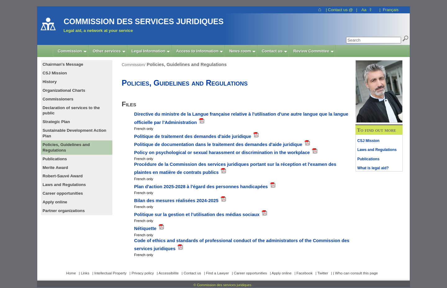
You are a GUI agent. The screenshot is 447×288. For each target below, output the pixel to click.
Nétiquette (146, 228)
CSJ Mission (368, 141)
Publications (368, 159)
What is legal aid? (373, 168)
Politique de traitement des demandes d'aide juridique (193, 136)
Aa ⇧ (366, 9)
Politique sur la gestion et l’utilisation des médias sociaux (197, 214)
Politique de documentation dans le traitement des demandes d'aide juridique (218, 144)
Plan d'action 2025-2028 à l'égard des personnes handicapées (201, 186)
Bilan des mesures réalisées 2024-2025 (177, 200)
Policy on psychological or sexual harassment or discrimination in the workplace (222, 152)
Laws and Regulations (377, 150)
